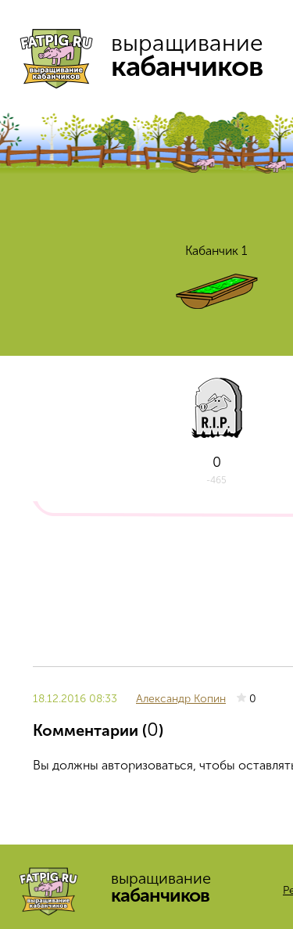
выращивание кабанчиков (148, 54)
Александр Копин (181, 698)
